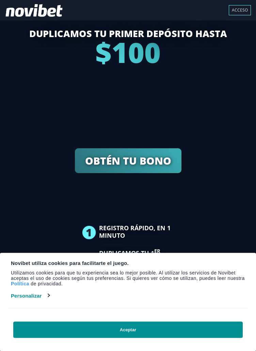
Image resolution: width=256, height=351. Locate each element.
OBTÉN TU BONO (128, 161)
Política (20, 283)
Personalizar (26, 295)
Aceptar (128, 329)
